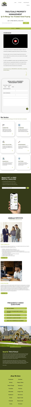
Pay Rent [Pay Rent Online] (19, 2)
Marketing (18, 28)
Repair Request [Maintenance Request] (25, 2)
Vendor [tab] (13, 86)
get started (3, 257)
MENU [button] (28, 5)
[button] (15, 308)
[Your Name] (9, 95)
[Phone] (15, 97)
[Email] (22, 95)
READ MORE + (5, 365)
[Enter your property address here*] (12, 23)
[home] (4, 3)
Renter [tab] (9, 86)
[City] (22, 90)
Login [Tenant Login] (14, 2)
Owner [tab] (5, 86)
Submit (27, 109)
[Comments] (15, 102)
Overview (13, 28)
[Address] (9, 90)
